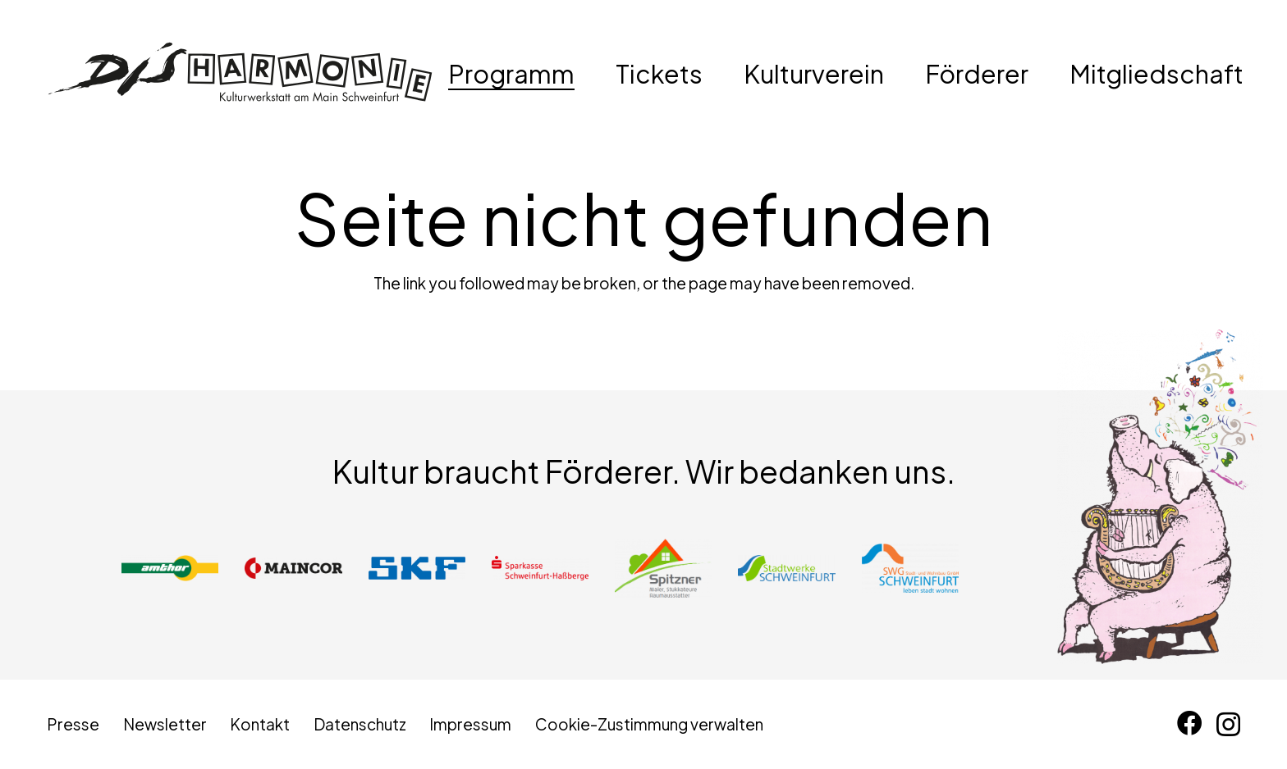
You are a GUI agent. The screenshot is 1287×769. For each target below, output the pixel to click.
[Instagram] (1228, 724)
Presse (73, 724)
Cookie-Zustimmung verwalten (649, 724)
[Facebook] (1189, 723)
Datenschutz (360, 724)
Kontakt (260, 724)
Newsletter (165, 724)
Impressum (470, 724)
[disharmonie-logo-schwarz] (240, 74)
